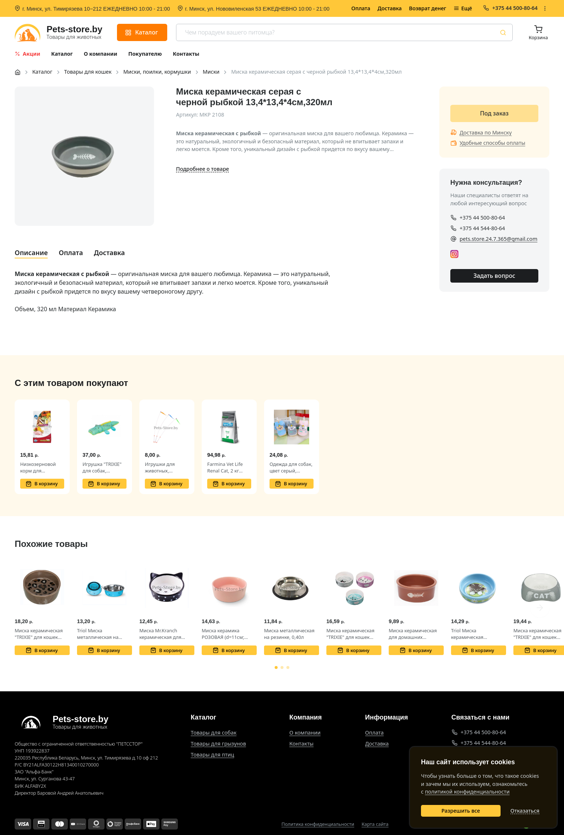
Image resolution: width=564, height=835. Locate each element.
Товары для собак (214, 732)
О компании (305, 732)
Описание (31, 252)
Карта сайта (375, 824)
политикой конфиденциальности (467, 791)
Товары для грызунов (218, 743)
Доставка (390, 8)
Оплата (360, 8)
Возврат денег (427, 8)
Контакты (301, 743)
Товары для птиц (212, 754)
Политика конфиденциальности (318, 824)
